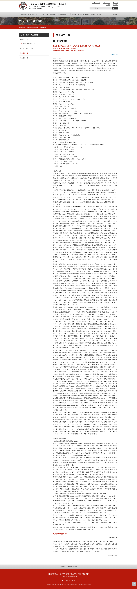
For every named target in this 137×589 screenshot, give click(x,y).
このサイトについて (69, 580)
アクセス (115, 3)
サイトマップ (96, 3)
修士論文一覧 (24, 58)
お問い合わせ (106, 3)
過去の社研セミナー (29, 43)
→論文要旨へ (114, 54)
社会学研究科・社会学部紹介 (30, 14)
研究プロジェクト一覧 (26, 48)
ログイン (115, 5)
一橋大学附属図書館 (72, 566)
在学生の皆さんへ (97, 14)
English (108, 5)
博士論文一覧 (46, 27)
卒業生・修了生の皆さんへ (80, 14)
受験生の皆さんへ (63, 14)
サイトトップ (22, 27)
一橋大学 (61, 566)
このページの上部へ (134, 584)
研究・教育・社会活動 (49, 14)
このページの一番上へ (112, 555)
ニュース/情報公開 (111, 14)
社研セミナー (24, 39)
